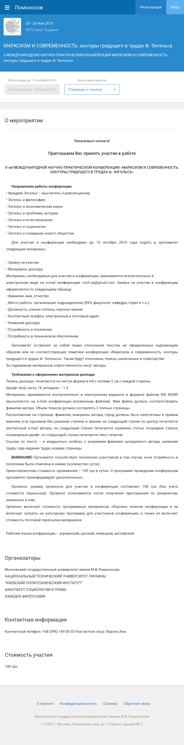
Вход (175, 7)
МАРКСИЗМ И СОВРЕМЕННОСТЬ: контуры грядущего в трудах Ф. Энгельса (88, 46)
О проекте (45, 703)
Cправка (110, 703)
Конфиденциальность (78, 703)
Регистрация (151, 7)
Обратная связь (137, 703)
